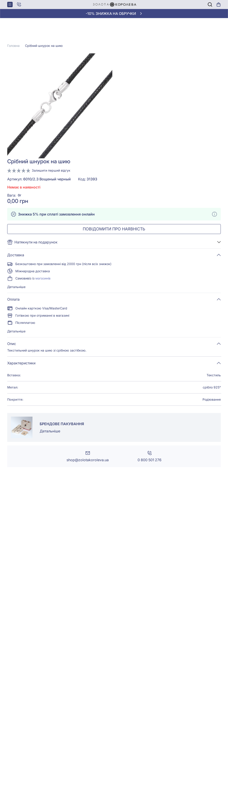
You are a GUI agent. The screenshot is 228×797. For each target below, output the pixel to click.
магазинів (43, 278)
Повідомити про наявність (114, 229)
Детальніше (16, 287)
